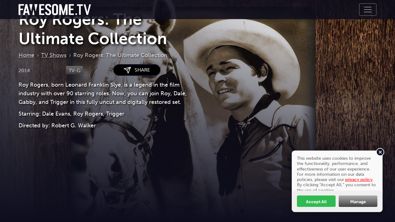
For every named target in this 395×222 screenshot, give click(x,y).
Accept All (316, 201)
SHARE (137, 70)
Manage (358, 201)
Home (26, 55)
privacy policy (358, 179)
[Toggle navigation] (367, 9)
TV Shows (54, 55)
